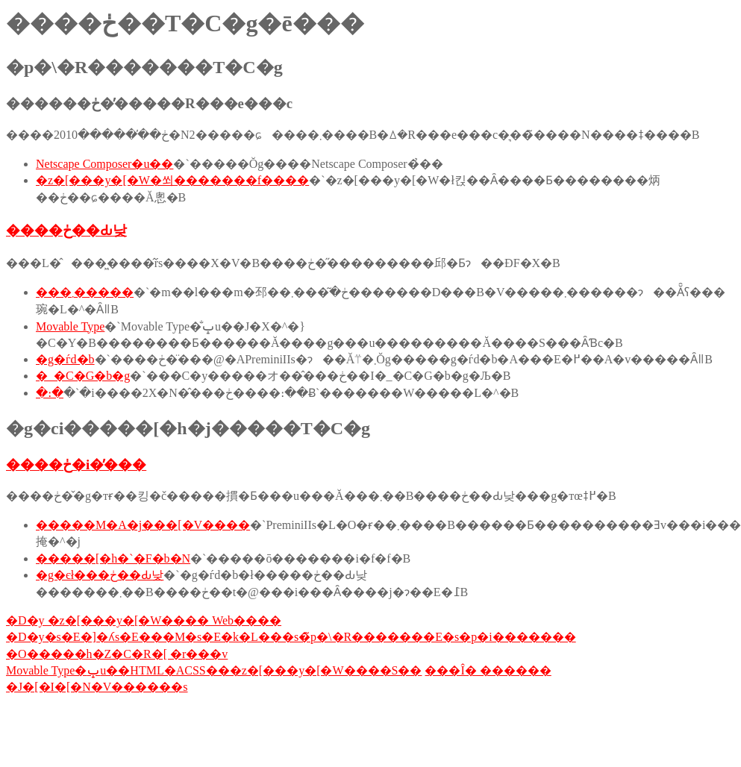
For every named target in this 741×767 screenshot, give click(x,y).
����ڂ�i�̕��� (76, 464)
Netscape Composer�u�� (104, 163)
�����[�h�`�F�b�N (113, 558)
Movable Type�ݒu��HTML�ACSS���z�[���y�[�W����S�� (214, 670)
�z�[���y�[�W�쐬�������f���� (172, 180)
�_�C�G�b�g (83, 375)
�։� (49, 392)
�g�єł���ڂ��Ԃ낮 (99, 575)
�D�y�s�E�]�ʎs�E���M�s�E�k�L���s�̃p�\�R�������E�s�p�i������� (291, 636)
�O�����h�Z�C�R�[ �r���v (117, 654)
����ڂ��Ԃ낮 (66, 230)
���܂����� (85, 292)
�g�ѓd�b (65, 359)
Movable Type (70, 326)
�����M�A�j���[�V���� (143, 525)
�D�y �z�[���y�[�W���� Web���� (143, 620)
